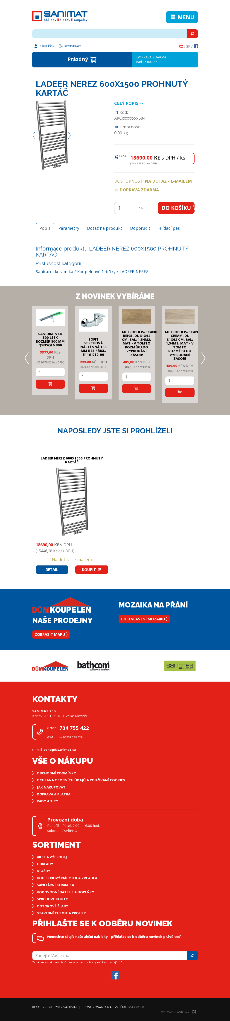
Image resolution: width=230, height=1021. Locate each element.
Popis (44, 228)
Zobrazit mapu (51, 634)
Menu (182, 17)
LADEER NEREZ (133, 271)
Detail (52, 569)
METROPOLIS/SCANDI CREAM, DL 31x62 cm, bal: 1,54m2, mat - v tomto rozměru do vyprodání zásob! (183, 345)
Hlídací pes (169, 228)
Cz (181, 46)
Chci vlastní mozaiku (144, 619)
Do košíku (178, 207)
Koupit (91, 569)
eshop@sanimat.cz (60, 749)
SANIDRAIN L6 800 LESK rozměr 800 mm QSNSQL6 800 (50, 339)
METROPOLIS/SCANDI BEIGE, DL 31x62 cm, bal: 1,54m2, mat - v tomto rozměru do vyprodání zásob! (140, 343)
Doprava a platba (53, 794)
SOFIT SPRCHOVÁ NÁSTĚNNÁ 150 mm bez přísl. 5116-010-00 (93, 347)
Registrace (70, 45)
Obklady (45, 863)
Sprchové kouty (52, 899)
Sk (188, 46)
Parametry (68, 228)
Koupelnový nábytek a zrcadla (67, 878)
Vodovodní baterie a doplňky (65, 892)
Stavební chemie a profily (61, 913)
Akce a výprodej (52, 857)
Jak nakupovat (51, 787)
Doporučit (140, 228)
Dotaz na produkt (104, 228)
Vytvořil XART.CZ (178, 1011)
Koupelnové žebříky (96, 271)
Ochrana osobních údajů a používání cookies (81, 780)
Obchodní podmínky (56, 773)
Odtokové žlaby (52, 906)
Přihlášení (44, 45)
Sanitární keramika (54, 271)
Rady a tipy (47, 801)
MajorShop (138, 1007)
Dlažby (43, 870)
